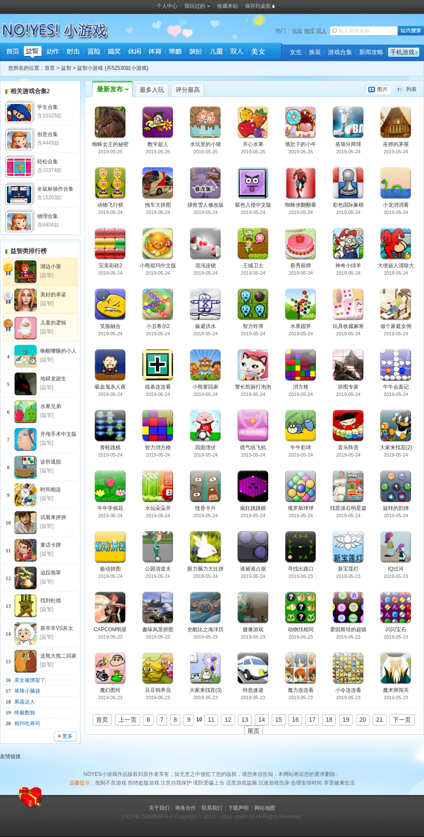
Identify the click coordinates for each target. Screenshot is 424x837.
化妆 (297, 31)
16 (295, 719)
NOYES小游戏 (35, 28)
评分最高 (188, 90)
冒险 (93, 52)
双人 (321, 31)
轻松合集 (47, 162)
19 (346, 719)
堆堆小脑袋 (27, 691)
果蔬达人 (24, 702)
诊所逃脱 (50, 462)
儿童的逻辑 (53, 323)
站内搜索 (411, 31)
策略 (175, 52)
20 (363, 719)
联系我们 (212, 808)
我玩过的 (197, 6)
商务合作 (185, 808)
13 (244, 719)
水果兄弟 (50, 406)
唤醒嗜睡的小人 (58, 351)
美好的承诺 (53, 295)
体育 (154, 52)
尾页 (253, 730)
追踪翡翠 (50, 573)
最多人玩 (152, 90)
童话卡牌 (50, 545)
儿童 (215, 52)
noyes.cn (244, 817)
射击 (73, 52)
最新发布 (110, 89)
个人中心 (167, 6)
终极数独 (24, 713)
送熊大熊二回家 (58, 656)
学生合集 (47, 107)
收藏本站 (227, 6)
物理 (309, 31)
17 (312, 719)
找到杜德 (50, 600)
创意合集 (47, 134)
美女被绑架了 (29, 680)
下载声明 (238, 808)
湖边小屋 (50, 266)
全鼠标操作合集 (55, 189)
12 (228, 719)
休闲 (134, 52)
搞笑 (114, 52)
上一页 (128, 719)
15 (278, 719)
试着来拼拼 (53, 517)
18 (329, 719)
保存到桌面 (258, 6)
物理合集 (47, 216)
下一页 (402, 719)
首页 (12, 52)
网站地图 (264, 808)
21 (379, 719)
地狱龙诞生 (53, 379)
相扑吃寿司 (27, 723)
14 (261, 719)
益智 (32, 52)
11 (211, 719)
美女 (256, 52)
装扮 (195, 52)
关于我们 (159, 808)
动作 (53, 52)
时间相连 (50, 490)
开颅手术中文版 (58, 434)
